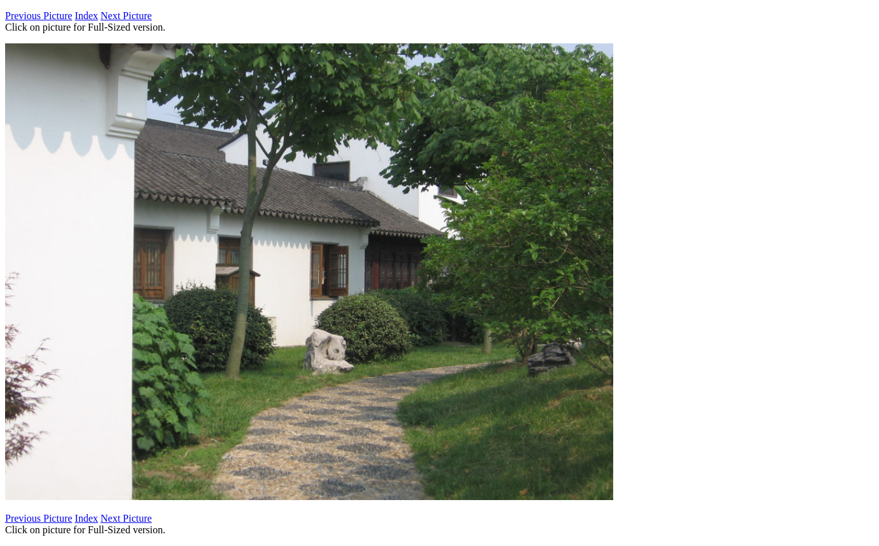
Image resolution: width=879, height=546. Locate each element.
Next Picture (126, 15)
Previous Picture (38, 15)
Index (86, 15)
